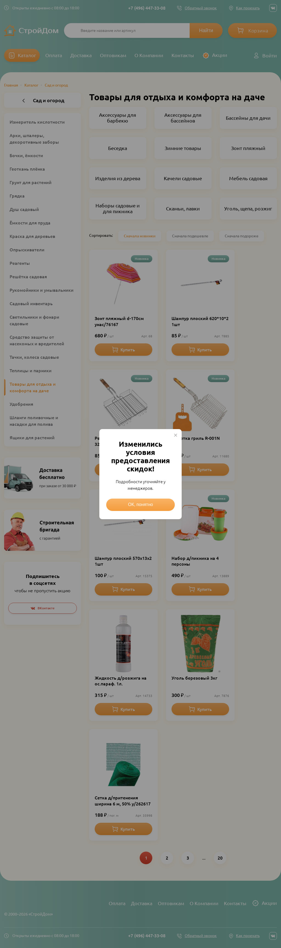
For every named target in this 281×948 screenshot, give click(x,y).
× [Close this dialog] (175, 435)
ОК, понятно (140, 504)
